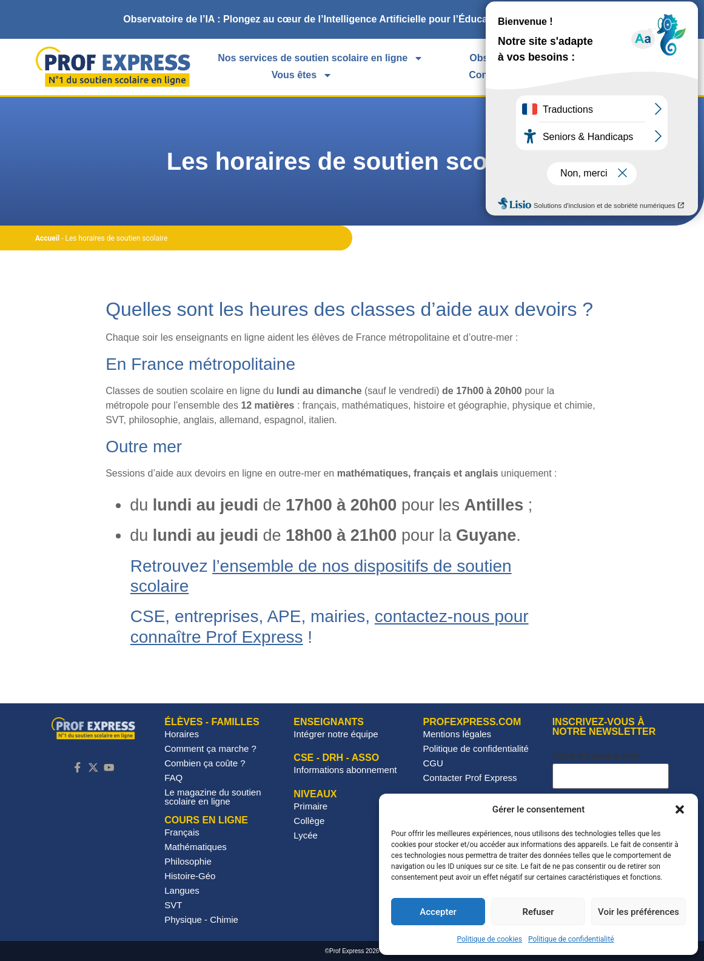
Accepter (438, 911)
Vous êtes (302, 75)
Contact (487, 75)
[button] (680, 809)
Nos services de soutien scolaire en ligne (320, 58)
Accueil (47, 238)
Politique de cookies (489, 939)
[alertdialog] (352, 19)
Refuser (538, 911)
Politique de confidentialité (571, 939)
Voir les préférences (638, 911)
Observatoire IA (505, 58)
